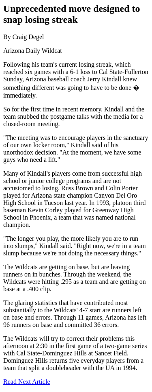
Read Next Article (26, 381)
